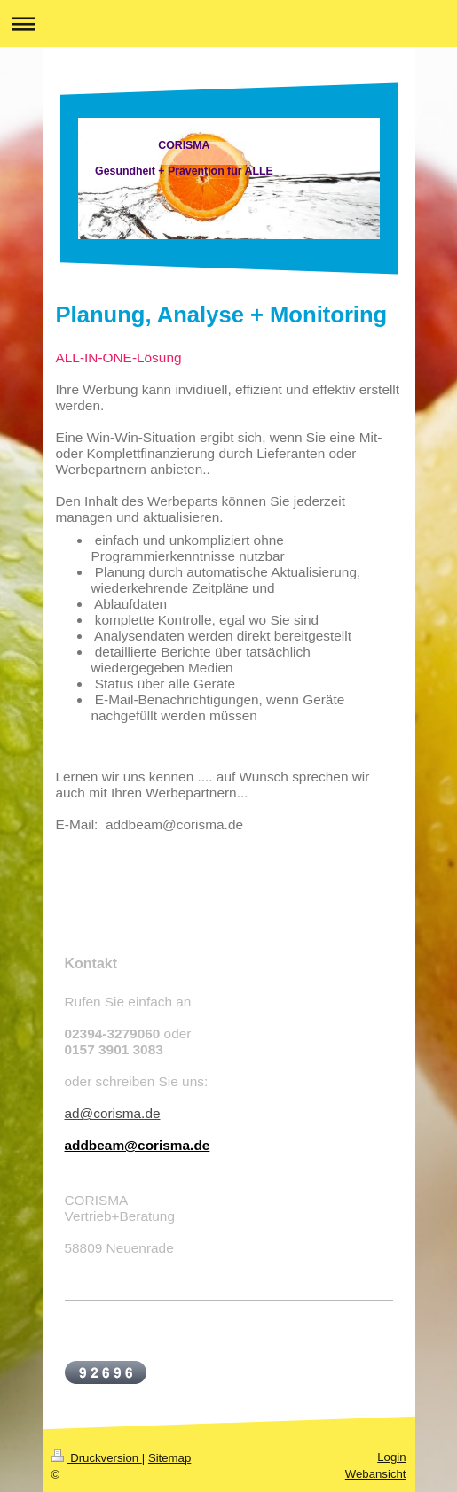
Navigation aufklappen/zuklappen (228, 23)
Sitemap (169, 1458)
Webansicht (375, 1473)
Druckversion (96, 1458)
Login (391, 1457)
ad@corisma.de (113, 1113)
